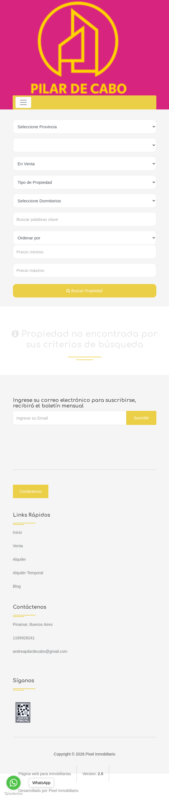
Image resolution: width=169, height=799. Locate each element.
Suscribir (141, 418)
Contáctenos (31, 491)
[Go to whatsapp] (13, 783)
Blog (17, 586)
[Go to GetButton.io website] (13, 793)
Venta (18, 546)
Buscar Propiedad (84, 291)
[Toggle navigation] (23, 102)
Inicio (17, 532)
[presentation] (55, 436)
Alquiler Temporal (28, 573)
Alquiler (19, 559)
